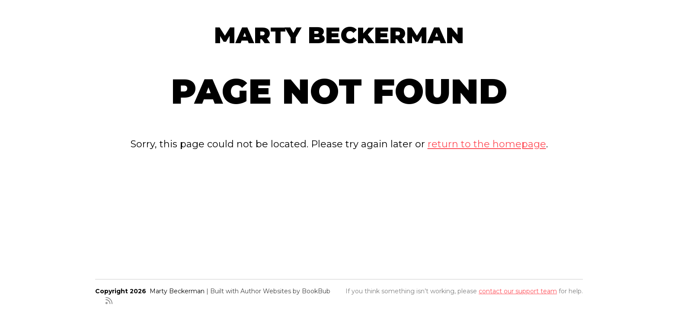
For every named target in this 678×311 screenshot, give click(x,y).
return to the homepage (487, 144)
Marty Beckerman (339, 35)
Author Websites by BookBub (285, 291)
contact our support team (518, 291)
